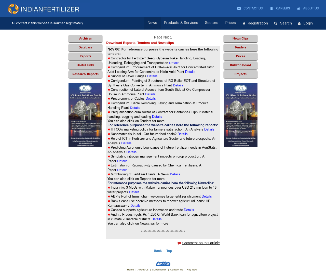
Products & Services (184, 23)
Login (305, 23)
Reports (85, 56)
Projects (241, 74)
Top (169, 251)
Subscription (159, 269)
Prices (231, 23)
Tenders (240, 47)
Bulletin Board (240, 65)
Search (283, 23)
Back (158, 251)
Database (85, 47)
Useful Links (85, 65)
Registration (255, 23)
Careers (280, 8)
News (155, 23)
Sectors (213, 23)
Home (130, 269)
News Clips (241, 38)
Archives (85, 38)
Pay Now (192, 269)
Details (135, 108)
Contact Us (250, 8)
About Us (308, 8)
